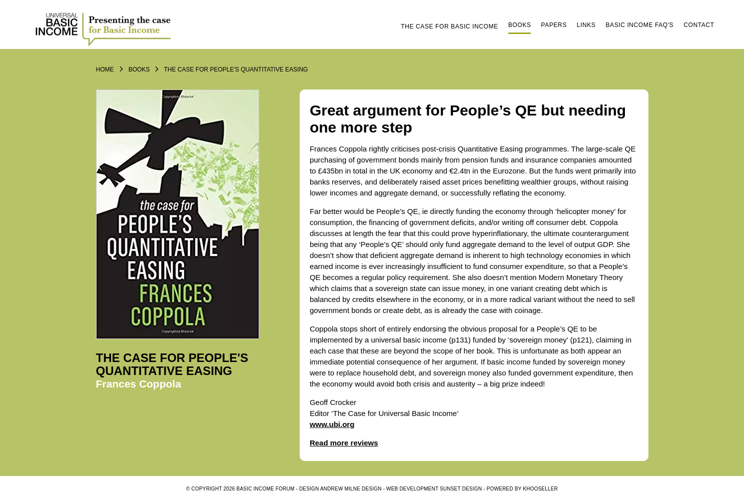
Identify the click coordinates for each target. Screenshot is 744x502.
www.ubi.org (332, 424)
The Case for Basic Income (449, 26)
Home (105, 69)
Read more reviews (344, 442)
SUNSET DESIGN (461, 489)
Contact (698, 25)
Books (519, 25)
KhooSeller (540, 489)
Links (586, 25)
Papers (553, 25)
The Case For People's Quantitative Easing (236, 69)
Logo (105, 28)
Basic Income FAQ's (639, 25)
